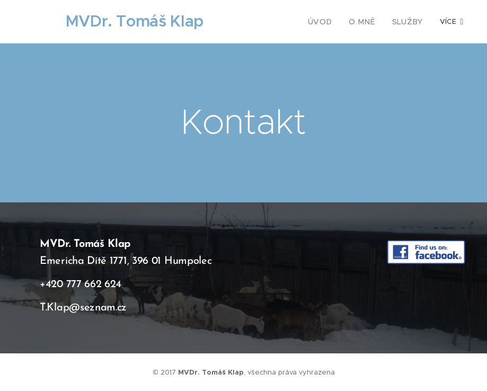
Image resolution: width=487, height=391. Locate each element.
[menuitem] (329, 21)
